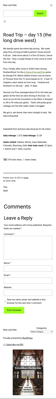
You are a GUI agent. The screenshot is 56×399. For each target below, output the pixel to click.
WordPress (27, 338)
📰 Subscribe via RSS (13, 344)
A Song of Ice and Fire (34, 72)
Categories (41, 328)
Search (40, 13)
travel (26, 178)
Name (7, 263)
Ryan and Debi (10, 5)
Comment (9, 234)
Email (7, 275)
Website (7, 287)
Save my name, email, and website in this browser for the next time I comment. (26, 301)
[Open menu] (51, 5)
